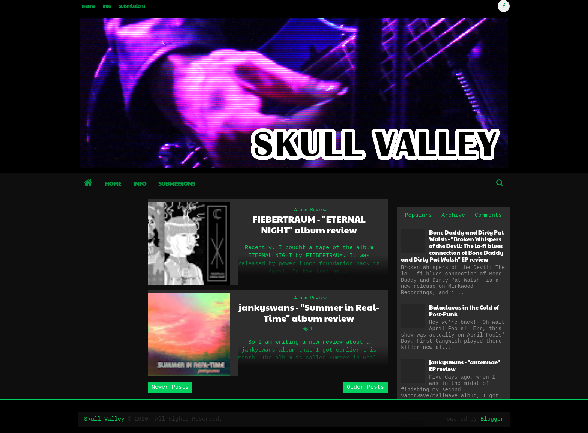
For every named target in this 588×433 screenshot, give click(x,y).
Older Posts (365, 387)
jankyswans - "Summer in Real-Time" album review (309, 312)
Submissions (131, 6)
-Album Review (309, 210)
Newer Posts (170, 387)
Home (88, 6)
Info (107, 6)
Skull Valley (104, 419)
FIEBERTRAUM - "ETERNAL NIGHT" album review (309, 224)
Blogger (492, 419)
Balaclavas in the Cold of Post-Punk (464, 310)
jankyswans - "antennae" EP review (464, 365)
